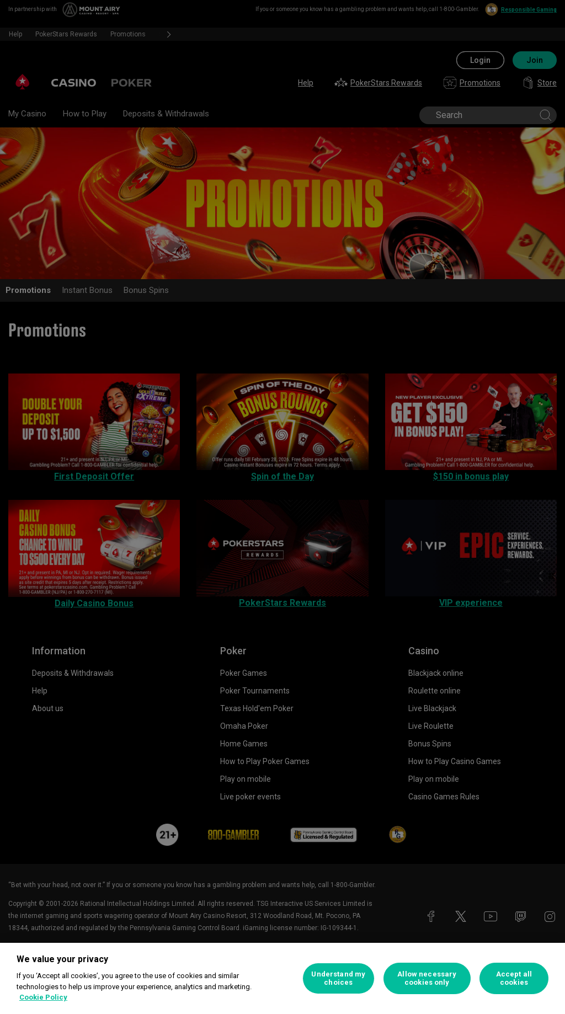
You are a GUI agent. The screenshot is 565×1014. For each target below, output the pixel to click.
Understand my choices (338, 978)
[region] (282, 978)
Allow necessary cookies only (426, 978)
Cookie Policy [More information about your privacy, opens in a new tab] (43, 997)
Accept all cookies (514, 978)
